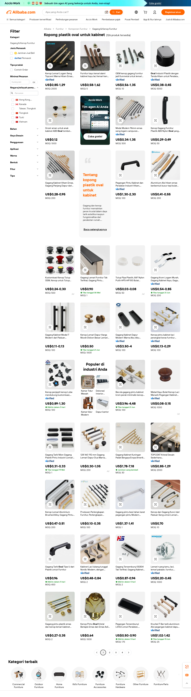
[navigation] (24, 341)
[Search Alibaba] (74, 12)
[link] (187, 667)
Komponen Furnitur (78, 29)
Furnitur (60, 29)
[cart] (146, 12)
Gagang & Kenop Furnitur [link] (104, 29)
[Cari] (116, 12)
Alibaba (47, 29)
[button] (106, 12)
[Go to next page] (128, 652)
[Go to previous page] (97, 652)
